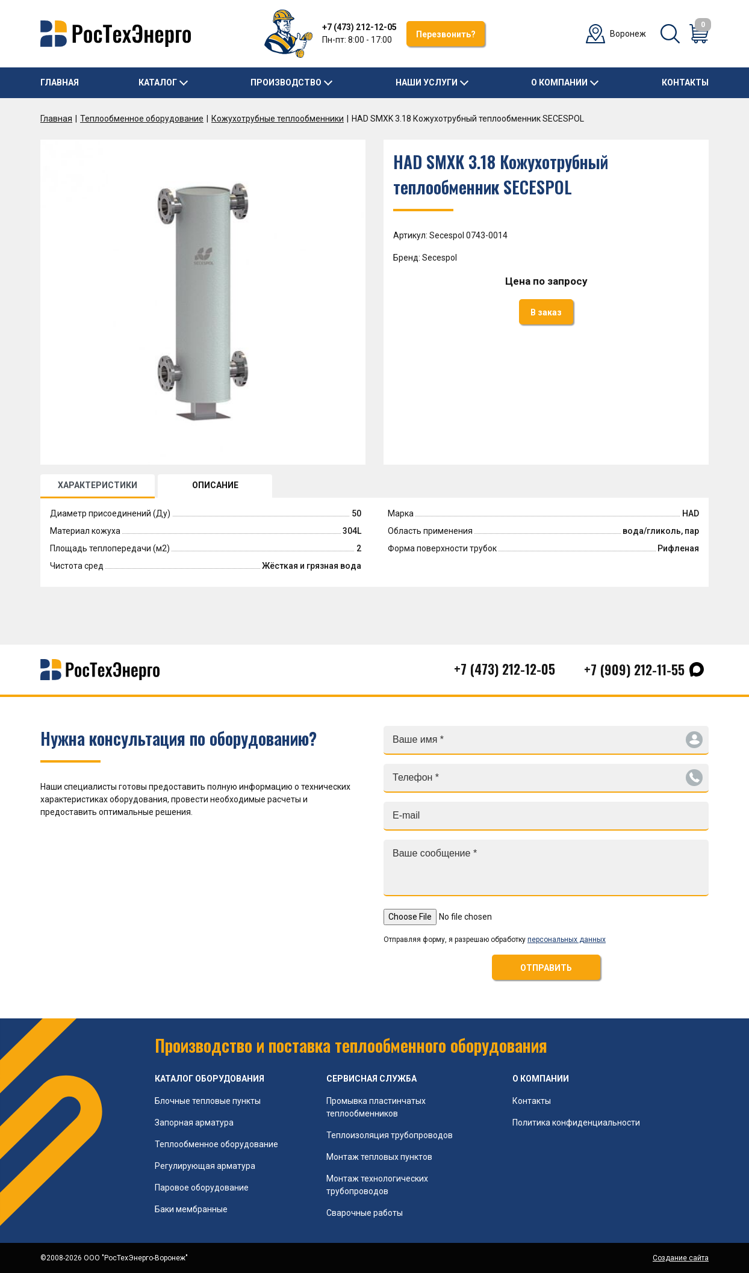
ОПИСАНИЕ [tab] (215, 485)
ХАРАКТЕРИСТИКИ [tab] (97, 485)
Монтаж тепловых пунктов (379, 1157)
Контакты (685, 82)
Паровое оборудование (202, 1187)
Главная (59, 82)
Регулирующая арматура (205, 1166)
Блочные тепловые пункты (208, 1101)
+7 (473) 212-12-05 (359, 27)
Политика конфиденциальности (576, 1122)
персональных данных (566, 939)
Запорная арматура (194, 1122)
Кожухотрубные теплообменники (277, 118)
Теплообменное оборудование (142, 118)
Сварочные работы (364, 1213)
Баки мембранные (191, 1209)
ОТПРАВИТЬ (546, 968)
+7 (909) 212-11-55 (634, 669)
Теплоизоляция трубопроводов (389, 1135)
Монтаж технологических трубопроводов (377, 1185)
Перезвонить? (446, 34)
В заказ (546, 312)
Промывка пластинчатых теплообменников (376, 1107)
